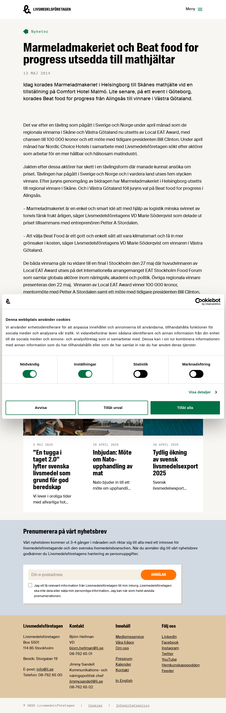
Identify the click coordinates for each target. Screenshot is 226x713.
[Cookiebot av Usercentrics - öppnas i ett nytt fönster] (198, 301)
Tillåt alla (185, 407)
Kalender (123, 664)
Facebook (170, 642)
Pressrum (124, 658)
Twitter (167, 653)
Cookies (95, 705)
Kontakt (122, 670)
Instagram (170, 648)
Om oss (122, 648)
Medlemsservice (130, 636)
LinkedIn (169, 636)
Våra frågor (125, 642)
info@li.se (45, 669)
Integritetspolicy (133, 705)
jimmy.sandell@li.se (86, 681)
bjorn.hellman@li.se (86, 648)
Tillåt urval (113, 407)
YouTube (169, 659)
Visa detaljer (200, 392)
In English (124, 680)
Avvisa (41, 407)
